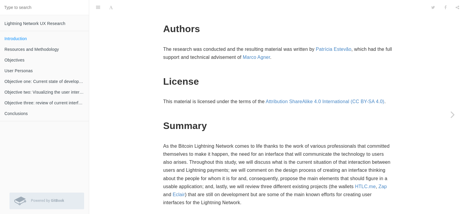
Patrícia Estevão (334, 34)
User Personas (18, 70)
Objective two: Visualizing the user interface (46, 92)
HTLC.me (365, 171)
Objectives (14, 60)
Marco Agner (256, 42)
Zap (383, 171)
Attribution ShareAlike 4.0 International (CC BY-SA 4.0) (325, 86)
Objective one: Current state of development (46, 81)
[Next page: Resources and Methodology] (452, 114)
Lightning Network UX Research (34, 23)
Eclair (179, 179)
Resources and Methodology (31, 49)
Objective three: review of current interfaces (45, 102)
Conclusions (16, 113)
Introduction (15, 38)
